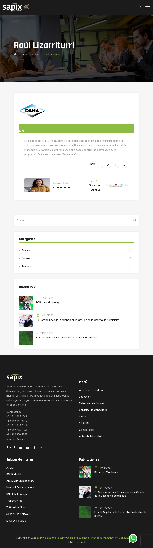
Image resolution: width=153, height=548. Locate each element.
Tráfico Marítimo (16, 507)
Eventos (26, 266)
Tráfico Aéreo (14, 500)
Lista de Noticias (16, 520)
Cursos (26, 258)
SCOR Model (13, 474)
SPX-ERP (84, 423)
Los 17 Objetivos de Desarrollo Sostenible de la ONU (66, 337)
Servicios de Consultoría (93, 410)
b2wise (83, 416)
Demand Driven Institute (20, 487)
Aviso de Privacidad (90, 436)
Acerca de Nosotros (91, 390)
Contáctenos (86, 429)
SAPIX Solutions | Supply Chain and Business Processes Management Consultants (85, 537)
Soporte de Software (18, 514)
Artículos (27, 250)
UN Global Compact (17, 494)
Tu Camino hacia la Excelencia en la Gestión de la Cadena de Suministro (78, 320)
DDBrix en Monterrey (48, 302)
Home (19, 54)
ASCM (10, 467)
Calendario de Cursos (91, 403)
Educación (85, 396)
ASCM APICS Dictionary (20, 480)
